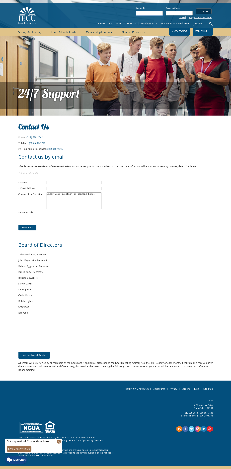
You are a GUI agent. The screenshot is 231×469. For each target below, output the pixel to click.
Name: (23, 182)
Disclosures (159, 388)
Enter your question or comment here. (74, 200)
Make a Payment (179, 31)
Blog (196, 388)
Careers (185, 388)
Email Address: (28, 188)
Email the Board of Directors (34, 355)
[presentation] (72, 217)
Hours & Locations (126, 23)
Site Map (208, 388)
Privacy (173, 388)
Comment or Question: (30, 194)
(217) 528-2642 (34, 137)
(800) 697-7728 (37, 143)
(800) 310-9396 (54, 148)
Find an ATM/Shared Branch (176, 23)
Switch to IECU (149, 23)
